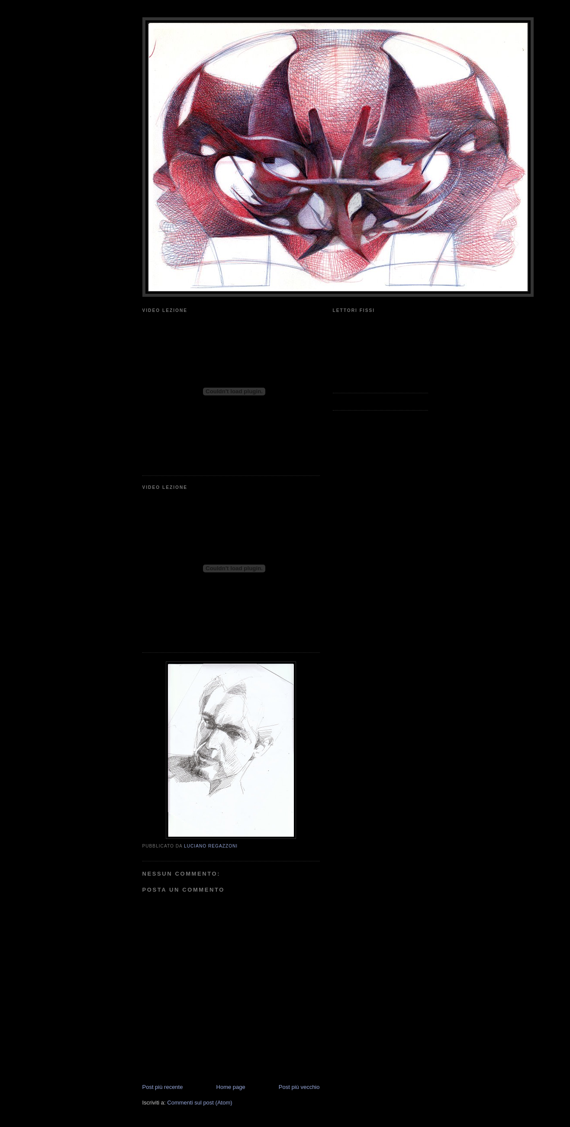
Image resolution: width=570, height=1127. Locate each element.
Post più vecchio (299, 1087)
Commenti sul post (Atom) (199, 1102)
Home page (230, 1087)
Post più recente (162, 1087)
